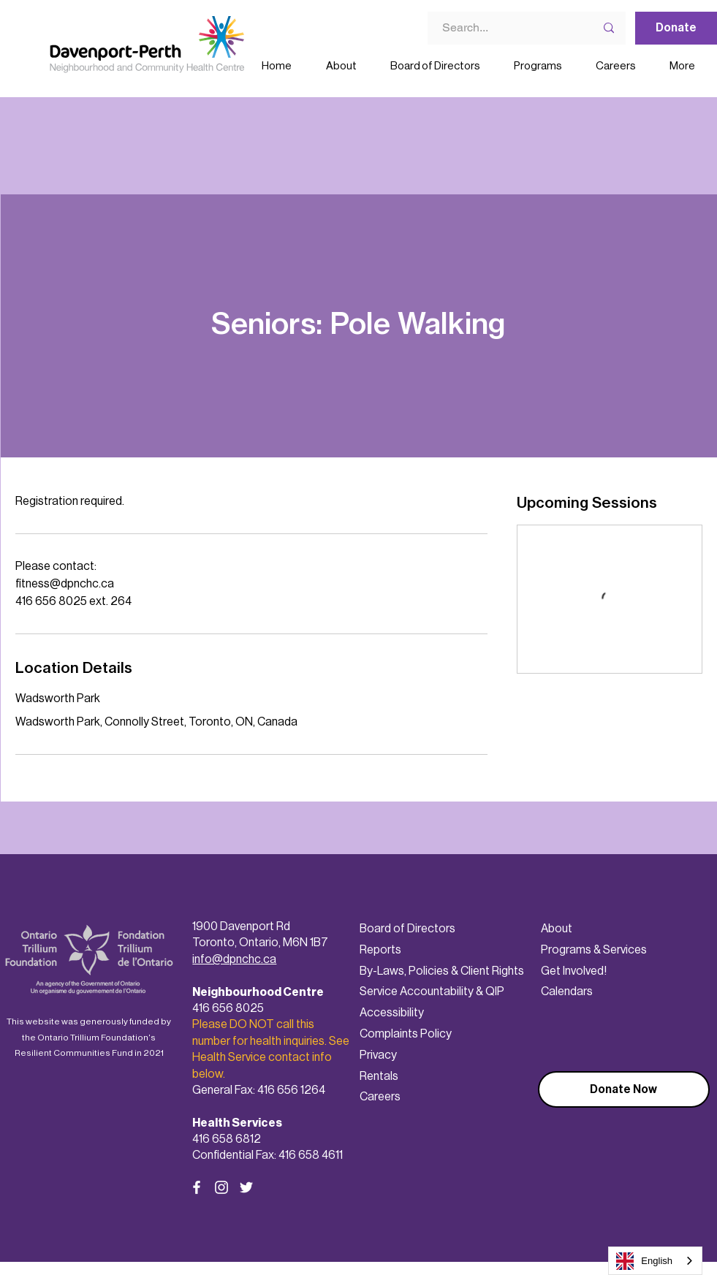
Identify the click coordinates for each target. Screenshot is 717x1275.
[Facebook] (196, 1187)
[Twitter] (246, 1187)
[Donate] (676, 28)
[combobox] (655, 1261)
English (644, 1261)
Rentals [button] (379, 1076)
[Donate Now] (624, 1089)
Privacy (378, 1055)
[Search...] (501, 28)
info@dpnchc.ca (234, 959)
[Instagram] (221, 1187)
